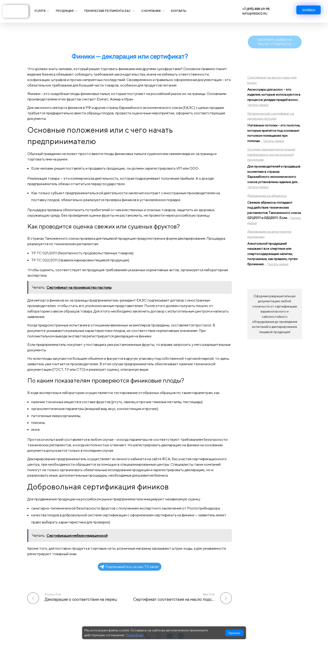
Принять (234, 633)
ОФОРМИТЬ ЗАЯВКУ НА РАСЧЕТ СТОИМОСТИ (274, 42)
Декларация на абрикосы (267, 195)
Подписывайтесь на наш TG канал (129, 567)
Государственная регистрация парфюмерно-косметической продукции (271, 154)
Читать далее (258, 104)
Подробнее (134, 635)
